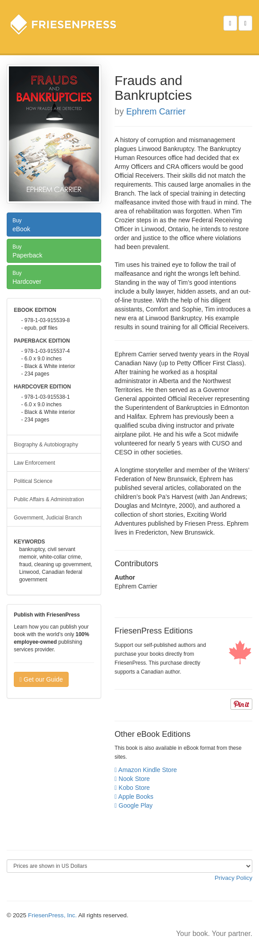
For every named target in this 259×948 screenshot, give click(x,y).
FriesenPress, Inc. (52, 915)
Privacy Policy (233, 877)
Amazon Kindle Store (146, 769)
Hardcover (53, 276)
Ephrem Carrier (155, 111)
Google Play (133, 805)
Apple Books (134, 796)
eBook (53, 224)
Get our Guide (41, 679)
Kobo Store (132, 787)
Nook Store (132, 778)
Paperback (53, 250)
